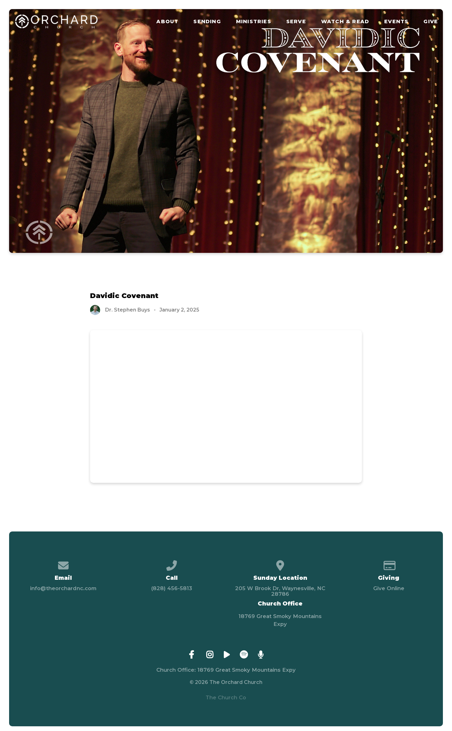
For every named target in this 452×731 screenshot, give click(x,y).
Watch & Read (345, 21)
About (167, 21)
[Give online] (388, 563)
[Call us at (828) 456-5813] (171, 563)
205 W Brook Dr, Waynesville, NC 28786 (280, 591)
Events (396, 21)
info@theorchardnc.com (63, 588)
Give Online (388, 588)
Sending (207, 21)
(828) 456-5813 (171, 588)
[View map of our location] (280, 563)
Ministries (253, 21)
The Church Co (226, 697)
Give (430, 21)
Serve (296, 21)
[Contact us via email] (63, 563)
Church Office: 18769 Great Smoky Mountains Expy (226, 670)
